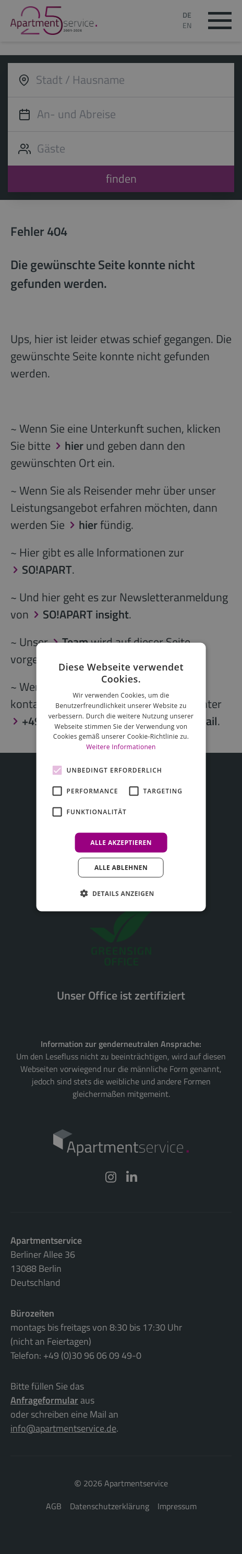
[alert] (121, 777)
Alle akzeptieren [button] (121, 842)
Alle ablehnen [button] (121, 867)
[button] (121, 893)
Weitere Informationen (121, 746)
